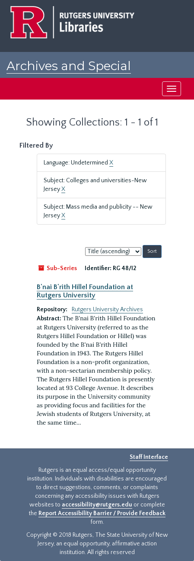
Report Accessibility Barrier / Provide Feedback (101, 513)
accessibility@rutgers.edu (97, 504)
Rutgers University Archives (107, 309)
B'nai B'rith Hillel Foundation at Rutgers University (85, 291)
